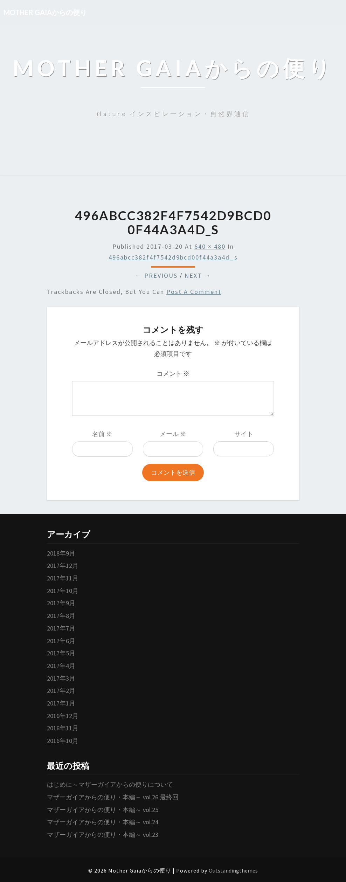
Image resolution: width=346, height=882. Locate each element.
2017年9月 (61, 603)
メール (173, 434)
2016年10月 (62, 741)
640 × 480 (210, 246)
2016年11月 (62, 728)
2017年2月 (61, 691)
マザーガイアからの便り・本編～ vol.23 (102, 835)
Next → (198, 275)
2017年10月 (62, 591)
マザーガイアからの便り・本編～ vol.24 (102, 822)
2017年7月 (61, 628)
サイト (243, 434)
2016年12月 (62, 716)
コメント (173, 374)
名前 (102, 434)
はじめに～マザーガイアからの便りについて (110, 784)
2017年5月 (61, 653)
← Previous (156, 275)
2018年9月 (61, 553)
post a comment (193, 292)
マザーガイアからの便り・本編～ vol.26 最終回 (113, 797)
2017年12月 (62, 565)
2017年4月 (61, 666)
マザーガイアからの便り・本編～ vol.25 (102, 810)
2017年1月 (61, 703)
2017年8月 (61, 616)
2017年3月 (61, 678)
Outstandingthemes (233, 870)
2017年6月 (61, 641)
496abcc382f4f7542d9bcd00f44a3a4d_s (173, 257)
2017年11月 (62, 578)
